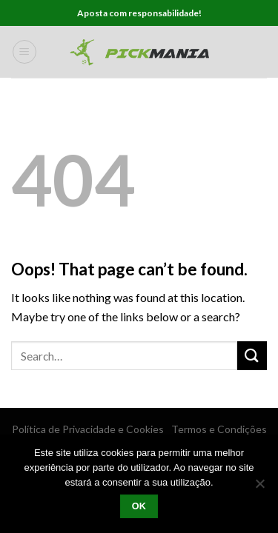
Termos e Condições (219, 429)
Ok (139, 506)
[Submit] (252, 355)
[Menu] (24, 52)
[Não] (259, 488)
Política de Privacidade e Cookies (88, 429)
